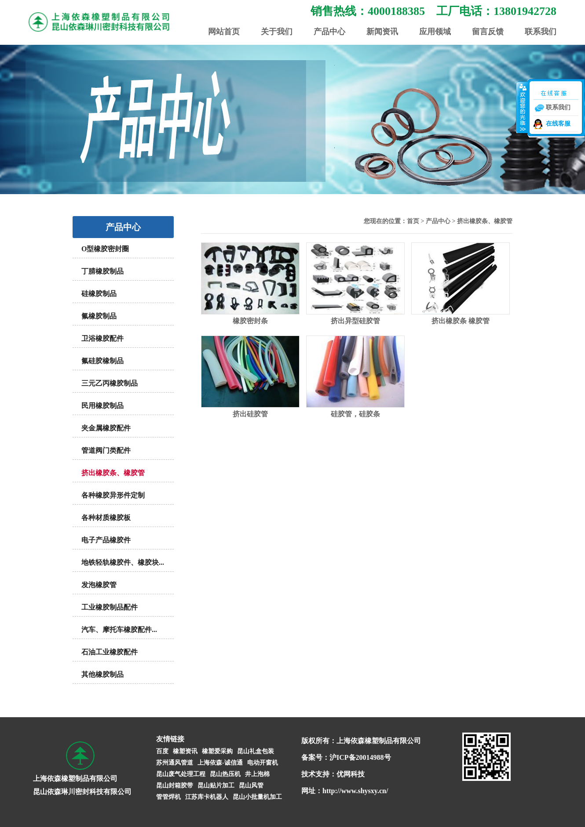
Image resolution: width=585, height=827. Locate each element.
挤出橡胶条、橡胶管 (113, 473)
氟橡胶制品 (99, 316)
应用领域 (435, 31)
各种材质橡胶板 (106, 517)
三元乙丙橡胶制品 (109, 383)
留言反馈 (488, 31)
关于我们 (276, 31)
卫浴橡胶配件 (102, 338)
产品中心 (329, 31)
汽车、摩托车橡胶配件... (119, 629)
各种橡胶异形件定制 (113, 495)
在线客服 (558, 123)
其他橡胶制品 (102, 674)
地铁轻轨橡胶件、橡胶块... (122, 562)
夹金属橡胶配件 (106, 428)
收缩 (522, 107)
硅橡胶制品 (99, 293)
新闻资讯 (382, 31)
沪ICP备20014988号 (360, 757)
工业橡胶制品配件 (109, 607)
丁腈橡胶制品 (102, 271)
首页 (413, 221)
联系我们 (540, 31)
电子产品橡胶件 (106, 540)
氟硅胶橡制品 (102, 361)
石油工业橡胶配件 (109, 652)
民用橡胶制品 (102, 405)
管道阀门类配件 (106, 450)
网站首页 (224, 31)
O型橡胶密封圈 (105, 249)
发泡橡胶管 (99, 585)
